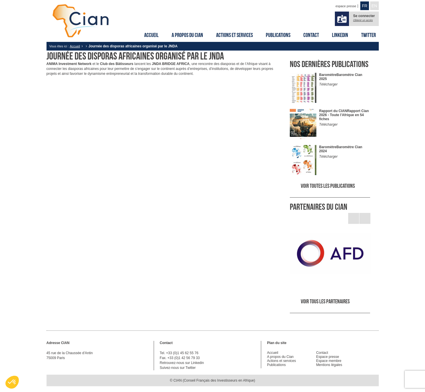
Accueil (151, 35)
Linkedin (340, 35)
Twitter (368, 35)
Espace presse (327, 357)
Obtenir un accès (363, 20)
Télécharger (328, 84)
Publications (278, 35)
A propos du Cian (187, 35)
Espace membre (328, 361)
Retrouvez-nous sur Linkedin (182, 363)
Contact (311, 35)
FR (365, 5)
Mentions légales (329, 365)
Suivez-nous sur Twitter (178, 368)
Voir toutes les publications (328, 186)
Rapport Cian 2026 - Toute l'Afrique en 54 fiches (344, 115)
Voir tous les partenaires (325, 301)
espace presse (345, 6)
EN (374, 5)
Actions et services (234, 35)
